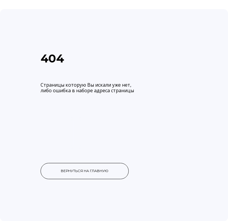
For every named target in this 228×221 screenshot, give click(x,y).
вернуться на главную (84, 171)
